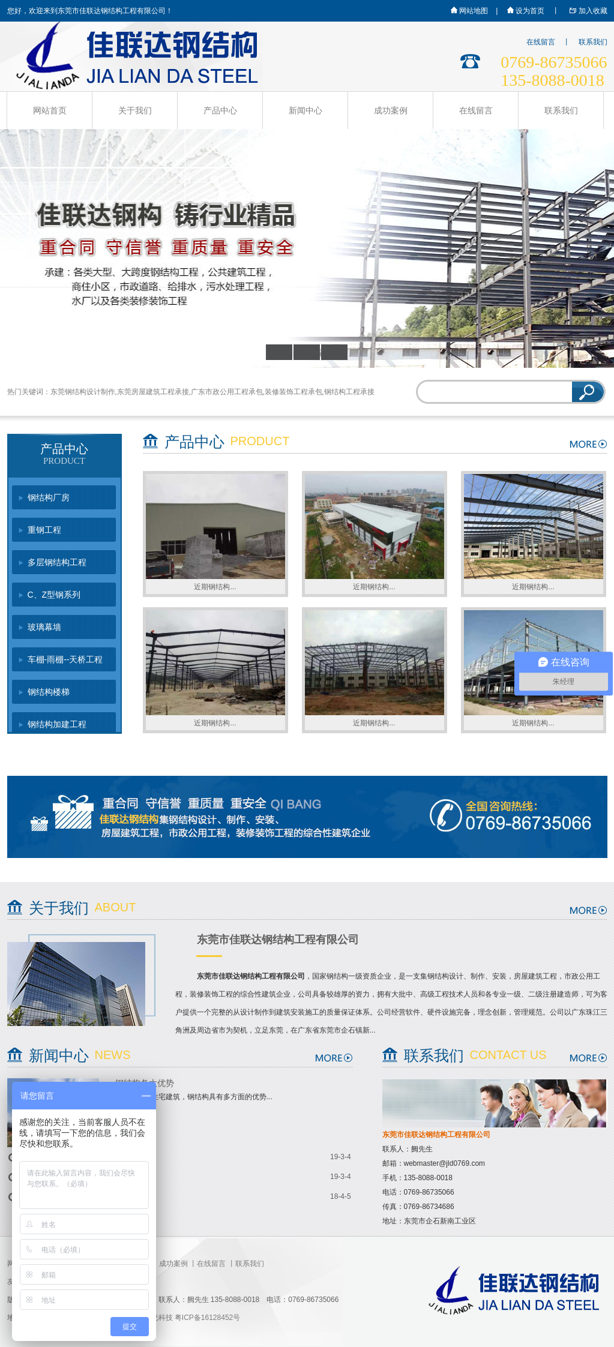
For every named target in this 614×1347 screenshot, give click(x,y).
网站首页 (50, 110)
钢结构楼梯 (49, 692)
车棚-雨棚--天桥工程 (65, 659)
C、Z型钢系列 (54, 594)
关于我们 (135, 110)
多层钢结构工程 (57, 562)
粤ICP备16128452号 (207, 1317)
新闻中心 (305, 110)
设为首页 (525, 11)
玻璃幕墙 (44, 627)
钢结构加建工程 (57, 724)
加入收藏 (586, 11)
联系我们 (593, 42)
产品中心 (220, 110)
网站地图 (469, 11)
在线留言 (540, 42)
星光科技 (158, 1317)
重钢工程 (44, 530)
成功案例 (391, 110)
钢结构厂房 (49, 497)
